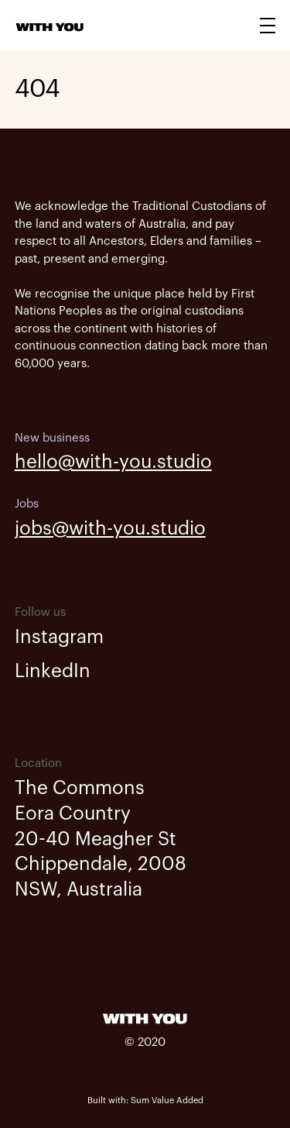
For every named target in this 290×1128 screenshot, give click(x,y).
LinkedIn (52, 671)
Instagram (59, 637)
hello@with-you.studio (113, 461)
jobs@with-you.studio (110, 528)
